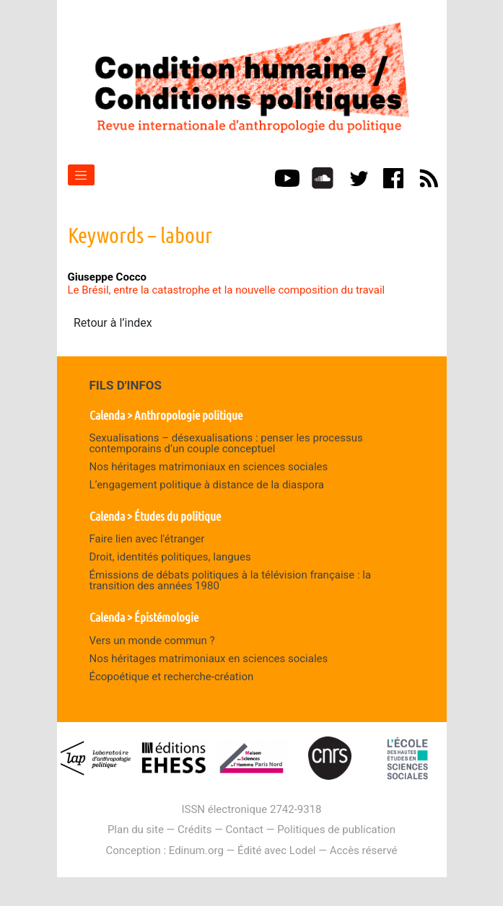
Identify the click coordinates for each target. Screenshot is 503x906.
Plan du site (136, 829)
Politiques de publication (336, 829)
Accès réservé (364, 850)
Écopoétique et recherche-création (171, 676)
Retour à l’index (113, 323)
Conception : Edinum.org (164, 850)
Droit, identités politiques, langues (170, 556)
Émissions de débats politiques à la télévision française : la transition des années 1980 (230, 580)
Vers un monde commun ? (152, 640)
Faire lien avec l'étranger (147, 538)
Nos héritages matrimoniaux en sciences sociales (208, 466)
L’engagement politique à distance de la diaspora (206, 484)
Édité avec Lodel (276, 850)
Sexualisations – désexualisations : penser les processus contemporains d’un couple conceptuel (226, 443)
